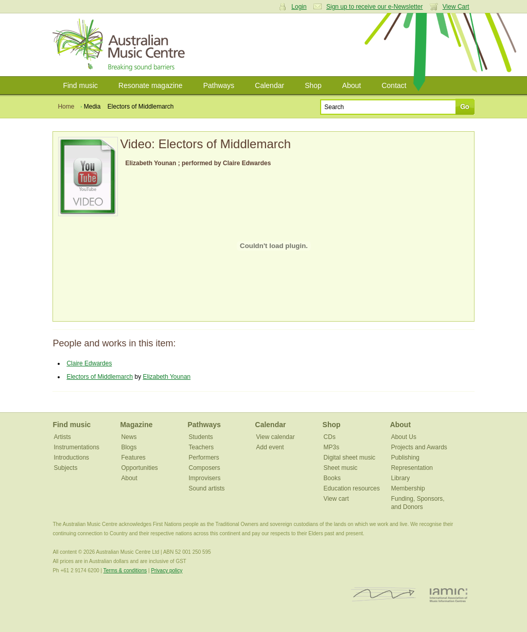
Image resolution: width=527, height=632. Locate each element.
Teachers (201, 447)
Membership (408, 488)
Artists (62, 437)
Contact (393, 85)
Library (400, 478)
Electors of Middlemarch (99, 376)
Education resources (352, 488)
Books (332, 478)
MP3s (332, 447)
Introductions (71, 457)
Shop (313, 85)
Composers (204, 467)
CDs (330, 437)
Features (133, 457)
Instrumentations (76, 447)
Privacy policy (166, 570)
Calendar (269, 85)
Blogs (128, 447)
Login (298, 6)
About (351, 85)
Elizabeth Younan (166, 376)
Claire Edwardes (89, 363)
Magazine (136, 424)
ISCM (383, 595)
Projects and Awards (419, 447)
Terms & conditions (125, 570)
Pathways (219, 85)
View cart (336, 498)
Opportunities (139, 467)
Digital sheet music (350, 457)
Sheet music (341, 467)
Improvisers (205, 478)
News (128, 437)
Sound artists (207, 488)
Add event (270, 447)
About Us (403, 437)
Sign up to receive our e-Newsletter (374, 6)
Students (201, 437)
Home (66, 106)
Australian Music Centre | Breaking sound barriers (120, 45)
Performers (204, 457)
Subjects (65, 467)
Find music (80, 85)
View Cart (456, 6)
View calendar (275, 437)
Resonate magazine (150, 85)
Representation (412, 467)
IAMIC (448, 595)
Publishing (405, 457)
